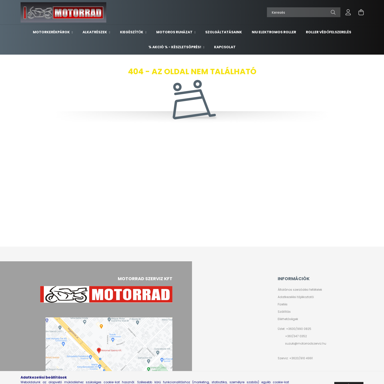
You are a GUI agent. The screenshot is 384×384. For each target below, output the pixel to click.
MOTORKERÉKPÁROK (52, 32)
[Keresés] (303, 12)
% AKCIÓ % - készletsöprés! (175, 47)
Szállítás (284, 311)
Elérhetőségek (288, 319)
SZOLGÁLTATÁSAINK (223, 32)
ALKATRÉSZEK (95, 32)
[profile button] (348, 12)
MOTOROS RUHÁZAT (174, 32)
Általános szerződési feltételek (300, 289)
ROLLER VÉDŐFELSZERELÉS (328, 32)
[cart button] (361, 12)
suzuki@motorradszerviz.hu (305, 343)
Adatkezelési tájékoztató (296, 297)
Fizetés (283, 304)
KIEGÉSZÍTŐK (132, 32)
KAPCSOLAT (225, 47)
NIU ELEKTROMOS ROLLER (274, 32)
